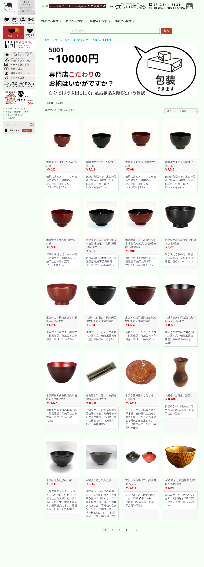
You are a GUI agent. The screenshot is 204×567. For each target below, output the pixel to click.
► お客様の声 (9, 118)
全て (47, 40)
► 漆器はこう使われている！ (16, 112)
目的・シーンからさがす (66, 40)
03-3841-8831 (167, 4)
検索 (166, 30)
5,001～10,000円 (102, 40)
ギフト (87, 40)
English (27, 130)
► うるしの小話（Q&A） (14, 115)
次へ (135, 530)
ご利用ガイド (13, 130)
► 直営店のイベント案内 (14, 108)
